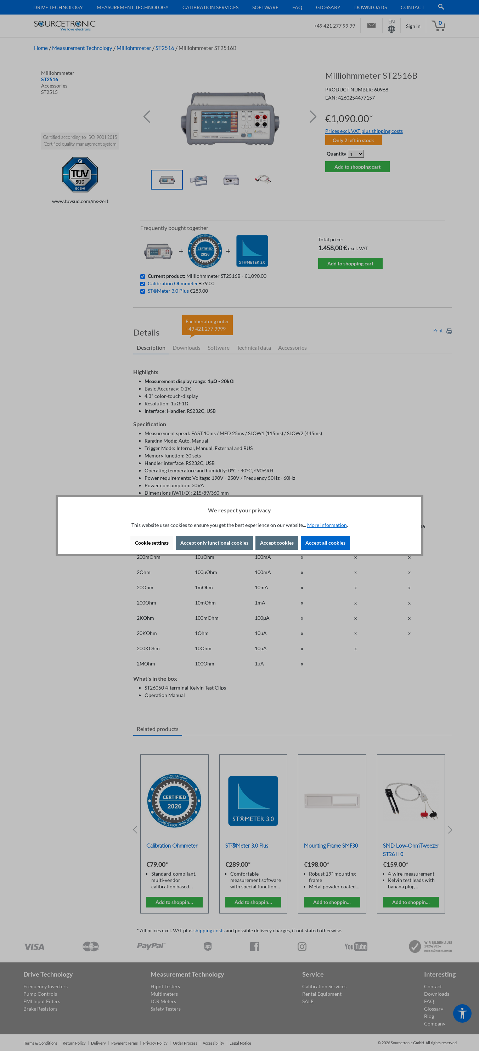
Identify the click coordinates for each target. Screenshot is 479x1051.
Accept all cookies (325, 543)
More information (327, 525)
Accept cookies (277, 543)
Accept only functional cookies (214, 543)
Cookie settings (152, 543)
